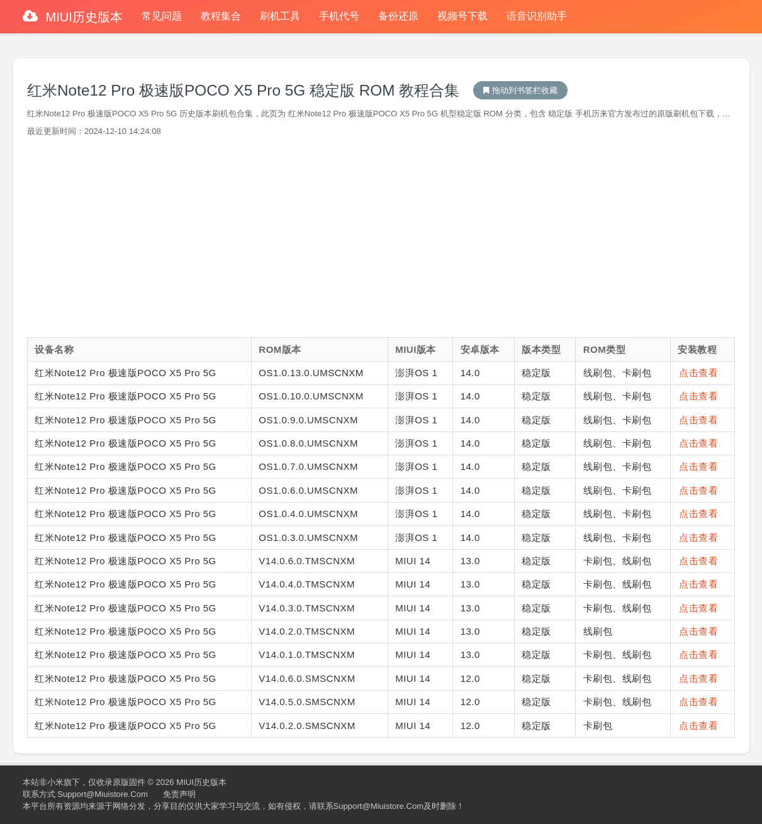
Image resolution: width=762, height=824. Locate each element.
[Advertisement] (381, 237)
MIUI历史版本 (82, 17)
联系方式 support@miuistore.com (85, 794)
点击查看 (698, 372)
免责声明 (179, 794)
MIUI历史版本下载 (520, 90)
